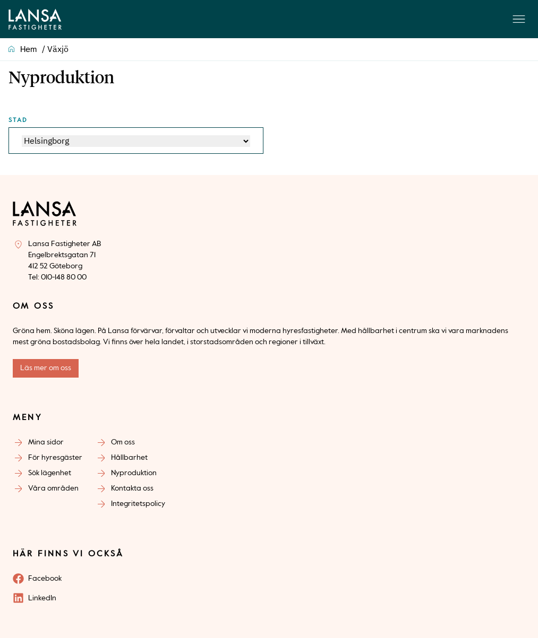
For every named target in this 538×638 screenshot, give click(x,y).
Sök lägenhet (49, 473)
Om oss (123, 442)
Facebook (45, 578)
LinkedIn (42, 598)
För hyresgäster (55, 457)
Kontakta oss (132, 488)
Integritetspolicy (138, 504)
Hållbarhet (129, 457)
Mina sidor (46, 442)
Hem (28, 50)
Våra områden (53, 488)
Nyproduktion (134, 473)
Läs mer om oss (45, 368)
